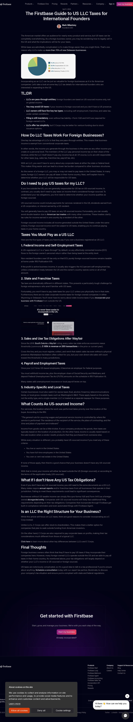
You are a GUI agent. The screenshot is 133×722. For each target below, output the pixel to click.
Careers (109, 671)
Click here (25, 542)
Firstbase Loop (93, 671)
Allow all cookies (19, 710)
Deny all (41, 710)
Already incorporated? (66, 638)
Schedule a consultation (46, 570)
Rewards (64, 4)
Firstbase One (43, 4)
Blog (119, 668)
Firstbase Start (93, 668)
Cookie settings (63, 710)
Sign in (111, 4)
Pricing (54, 4)
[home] (11, 4)
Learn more (14, 703)
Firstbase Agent (93, 676)
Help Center (122, 671)
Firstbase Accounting (95, 678)
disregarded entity (36, 500)
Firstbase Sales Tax (94, 680)
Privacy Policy (81, 712)
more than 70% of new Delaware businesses (65, 50)
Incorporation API (94, 683)
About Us (110, 668)
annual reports (46, 488)
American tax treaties (56, 215)
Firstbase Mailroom (94, 673)
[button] (29, 4)
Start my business (125, 4)
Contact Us (121, 673)
